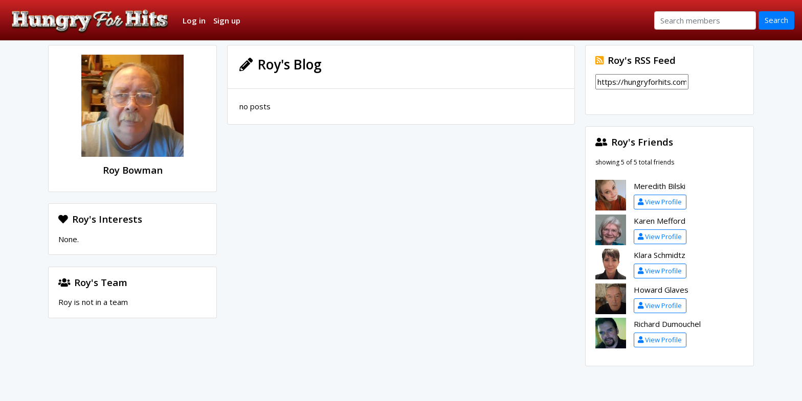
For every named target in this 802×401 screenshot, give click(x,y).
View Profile (660, 201)
